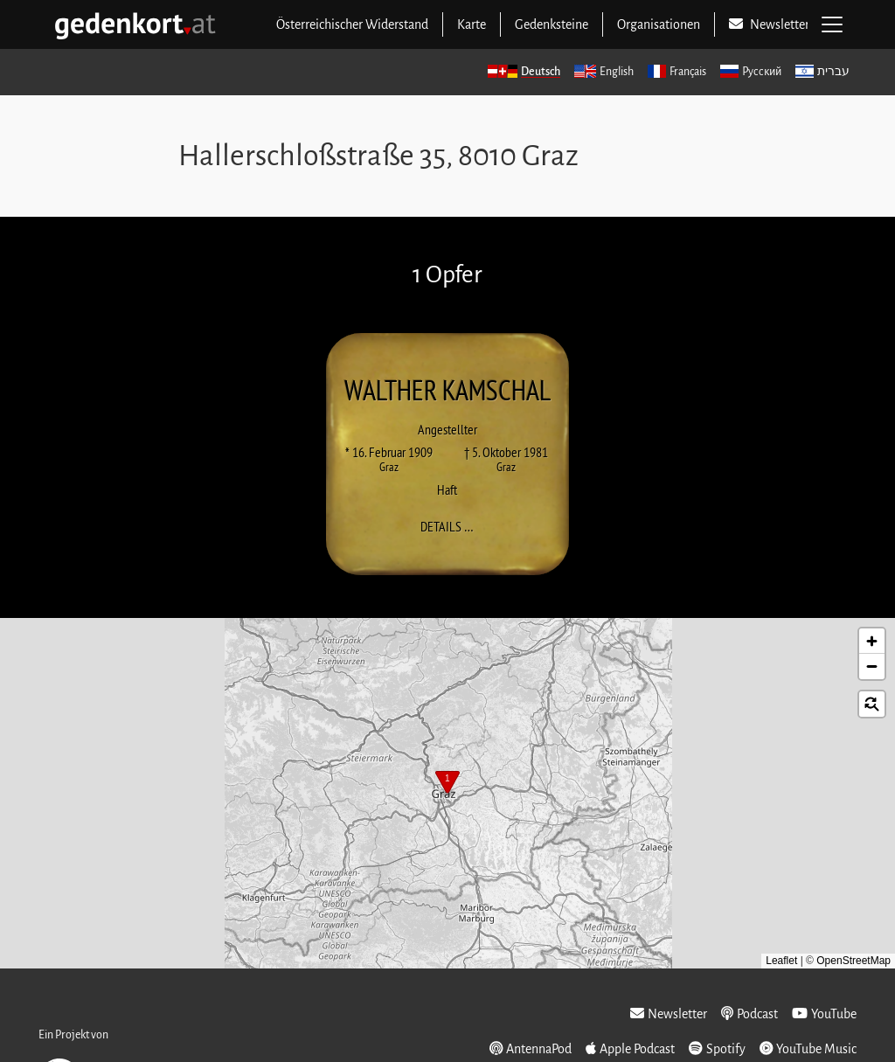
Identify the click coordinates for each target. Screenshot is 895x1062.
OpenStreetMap (853, 960)
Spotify (717, 1048)
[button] (447, 784)
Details (452, 526)
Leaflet (781, 960)
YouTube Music (808, 1048)
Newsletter (668, 1013)
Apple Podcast (630, 1048)
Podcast (749, 1013)
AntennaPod (530, 1048)
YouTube (824, 1013)
